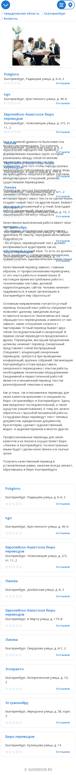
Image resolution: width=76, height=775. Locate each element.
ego (7, 94)
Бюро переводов (18, 251)
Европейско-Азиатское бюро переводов (29, 116)
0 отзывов (63, 83)
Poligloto (11, 74)
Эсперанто (13, 207)
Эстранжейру (15, 227)
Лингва (10, 143)
